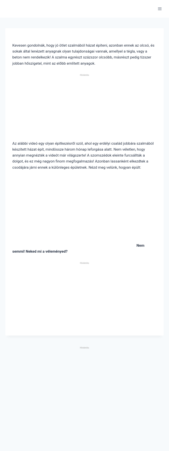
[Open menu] (160, 8)
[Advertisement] (84, 109)
